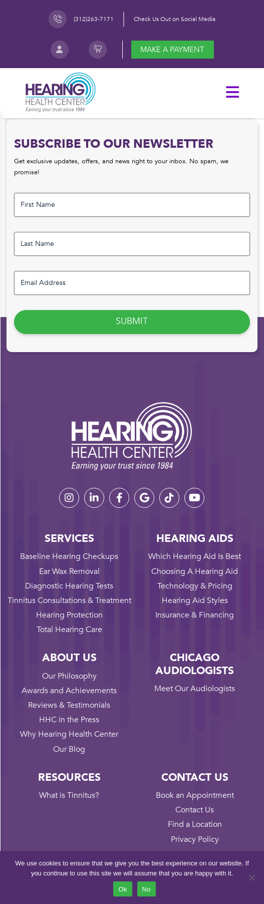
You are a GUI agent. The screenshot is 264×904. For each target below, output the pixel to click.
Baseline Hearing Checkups (69, 556)
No (146, 889)
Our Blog (69, 749)
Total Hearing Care (69, 629)
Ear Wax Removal (69, 571)
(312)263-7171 (94, 19)
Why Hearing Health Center (69, 734)
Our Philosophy (69, 676)
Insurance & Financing (194, 615)
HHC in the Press (69, 719)
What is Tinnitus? (69, 795)
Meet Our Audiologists (194, 688)
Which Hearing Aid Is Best (194, 556)
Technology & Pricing (194, 585)
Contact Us (194, 809)
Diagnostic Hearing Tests (69, 585)
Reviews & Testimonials (69, 705)
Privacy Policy (195, 839)
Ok (122, 889)
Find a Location (195, 824)
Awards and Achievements (69, 690)
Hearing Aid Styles (195, 600)
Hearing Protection (69, 615)
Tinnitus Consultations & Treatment (69, 600)
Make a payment (172, 50)
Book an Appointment (195, 795)
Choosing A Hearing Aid (194, 571)
